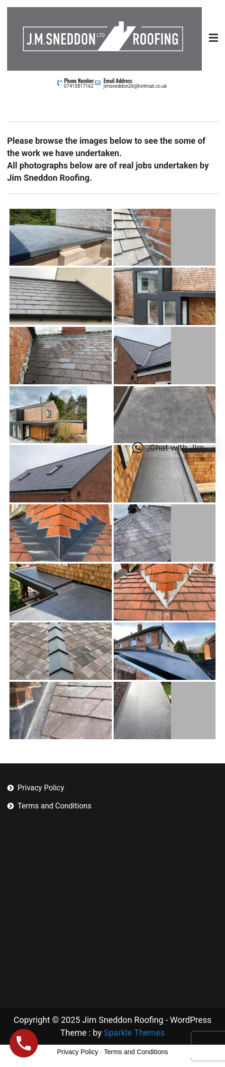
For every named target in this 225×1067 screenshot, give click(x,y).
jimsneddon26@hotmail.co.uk (135, 86)
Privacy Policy (41, 787)
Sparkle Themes (134, 1033)
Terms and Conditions (54, 805)
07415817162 (78, 86)
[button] (168, 447)
